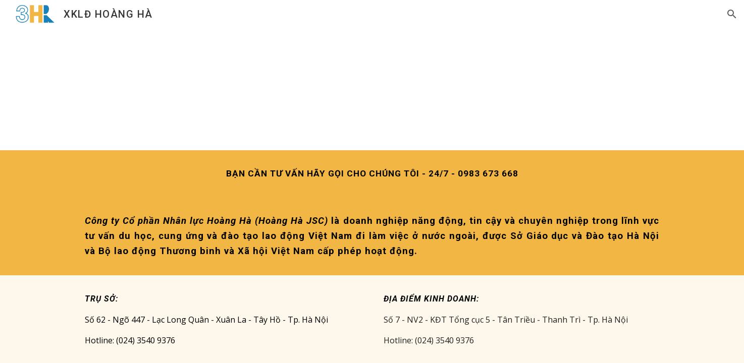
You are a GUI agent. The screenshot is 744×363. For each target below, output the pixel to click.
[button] (732, 14)
